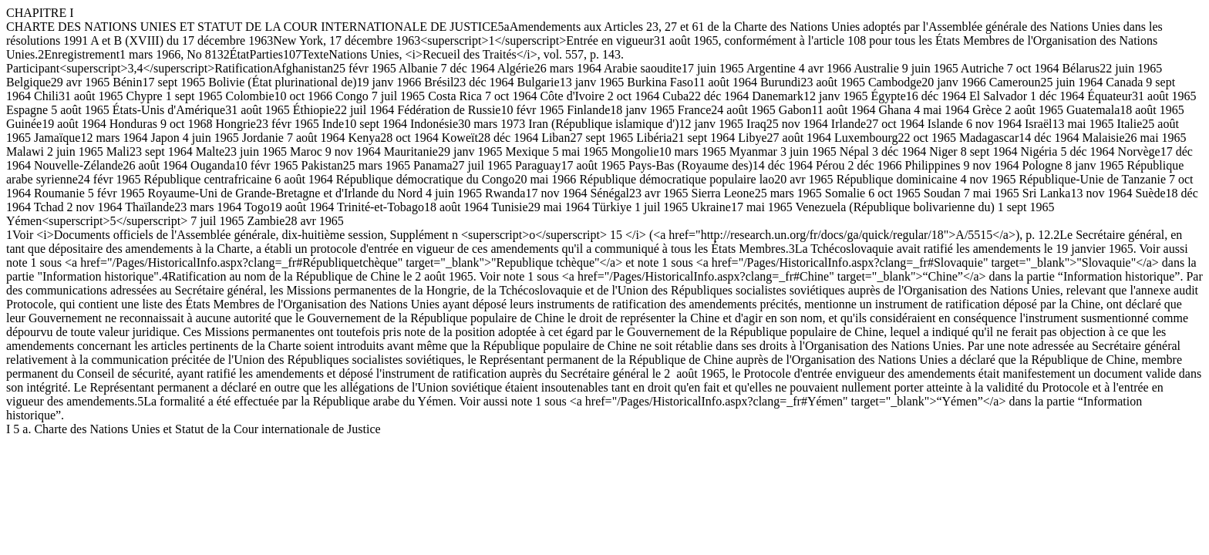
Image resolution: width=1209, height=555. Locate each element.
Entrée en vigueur (610, 40)
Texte (314, 54)
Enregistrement (82, 54)
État (240, 54)
